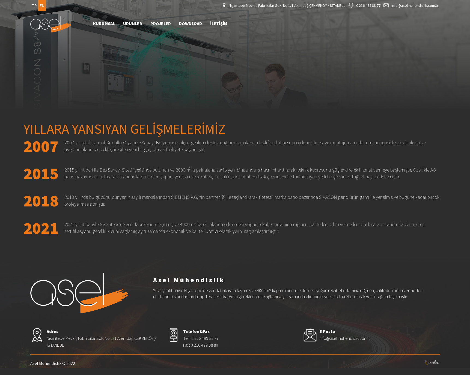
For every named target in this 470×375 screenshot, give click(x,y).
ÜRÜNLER (132, 23)
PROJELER (160, 23)
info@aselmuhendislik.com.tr (414, 5)
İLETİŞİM (218, 23)
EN (42, 5)
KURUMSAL (104, 23)
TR (34, 5)
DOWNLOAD (190, 23)
